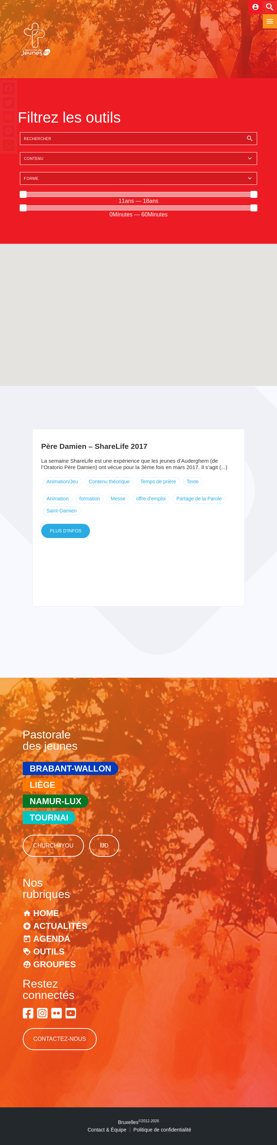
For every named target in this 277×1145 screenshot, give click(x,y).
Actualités (60, 926)
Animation (58, 498)
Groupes (54, 964)
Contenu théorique (109, 481)
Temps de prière (158, 481)
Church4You (53, 846)
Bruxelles (138, 1122)
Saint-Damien (62, 511)
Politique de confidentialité (162, 1130)
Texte (192, 481)
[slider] (23, 194)
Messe (118, 498)
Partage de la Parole (199, 498)
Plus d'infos (65, 530)
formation (89, 498)
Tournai (49, 817)
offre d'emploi (151, 498)
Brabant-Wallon (70, 768)
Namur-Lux (55, 801)
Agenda (51, 939)
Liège (42, 785)
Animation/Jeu (62, 481)
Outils (49, 951)
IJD (104, 846)
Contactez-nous (59, 1039)
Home (46, 913)
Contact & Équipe (106, 1130)
